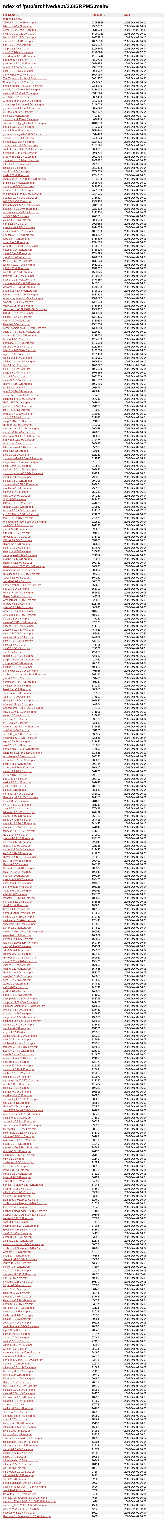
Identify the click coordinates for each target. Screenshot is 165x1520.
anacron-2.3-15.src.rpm (16, 1311)
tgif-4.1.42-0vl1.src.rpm (16, 268)
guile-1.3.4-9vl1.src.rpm (16, 369)
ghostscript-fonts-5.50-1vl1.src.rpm (23, 473)
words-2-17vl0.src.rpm (16, 983)
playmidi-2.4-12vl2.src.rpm (18, 939)
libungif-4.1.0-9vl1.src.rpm (18, 592)
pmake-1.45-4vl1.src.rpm (17, 816)
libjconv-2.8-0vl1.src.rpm (17, 1382)
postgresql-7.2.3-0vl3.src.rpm (19, 63)
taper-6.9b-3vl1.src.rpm (16, 741)
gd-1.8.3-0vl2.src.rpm (15, 786)
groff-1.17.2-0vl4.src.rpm (17, 257)
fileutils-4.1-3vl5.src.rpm (16, 324)
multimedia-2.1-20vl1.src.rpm (19, 920)
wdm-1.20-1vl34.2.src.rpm (18, 611)
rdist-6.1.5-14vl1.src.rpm (17, 1039)
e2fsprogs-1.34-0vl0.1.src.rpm (20, 153)
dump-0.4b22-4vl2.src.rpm (18, 886)
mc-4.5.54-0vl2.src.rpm (16, 130)
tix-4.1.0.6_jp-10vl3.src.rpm (18, 387)
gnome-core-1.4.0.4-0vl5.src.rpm (21, 108)
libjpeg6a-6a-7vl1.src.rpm (17, 596)
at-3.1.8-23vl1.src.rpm (15, 987)
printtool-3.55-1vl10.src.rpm (18, 1136)
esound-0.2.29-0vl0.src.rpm (18, 767)
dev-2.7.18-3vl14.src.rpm (17, 1233)
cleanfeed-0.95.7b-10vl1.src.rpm (21, 1199)
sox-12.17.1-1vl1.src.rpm (17, 745)
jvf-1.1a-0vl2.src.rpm (14, 1468)
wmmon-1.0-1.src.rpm (15, 1348)
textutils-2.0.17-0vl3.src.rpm (19, 264)
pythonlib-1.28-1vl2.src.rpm (18, 1281)
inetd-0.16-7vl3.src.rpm (16, 1170)
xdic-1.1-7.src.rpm (13, 1158)
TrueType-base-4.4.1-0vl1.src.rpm (22, 1438)
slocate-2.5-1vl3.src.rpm (17, 1151)
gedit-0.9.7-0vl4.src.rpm (16, 417)
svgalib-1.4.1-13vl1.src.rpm (18, 413)
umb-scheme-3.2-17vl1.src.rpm (21, 428)
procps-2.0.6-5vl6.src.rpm (17, 827)
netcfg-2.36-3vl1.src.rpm (17, 1270)
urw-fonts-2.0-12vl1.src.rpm (18, 235)
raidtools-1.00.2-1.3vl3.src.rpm (20, 942)
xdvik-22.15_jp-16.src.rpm (18, 305)
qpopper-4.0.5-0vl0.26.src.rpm (20, 208)
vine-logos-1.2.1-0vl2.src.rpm (19, 615)
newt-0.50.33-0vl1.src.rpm (18, 1065)
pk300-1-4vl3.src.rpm (15, 1456)
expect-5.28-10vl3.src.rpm (18, 626)
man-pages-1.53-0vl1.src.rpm (20, 555)
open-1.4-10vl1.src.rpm (16, 1363)
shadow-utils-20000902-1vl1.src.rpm (24, 566)
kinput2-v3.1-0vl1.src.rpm (17, 603)
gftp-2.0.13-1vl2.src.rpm (16, 533)
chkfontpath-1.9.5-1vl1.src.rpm (20, 1441)
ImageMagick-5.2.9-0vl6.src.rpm (21, 205)
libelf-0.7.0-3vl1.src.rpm (16, 1106)
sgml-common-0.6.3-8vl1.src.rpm (22, 1125)
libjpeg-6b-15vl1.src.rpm (17, 544)
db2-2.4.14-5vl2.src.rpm (16, 730)
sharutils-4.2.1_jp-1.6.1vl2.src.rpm (22, 752)
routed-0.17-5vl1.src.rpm (17, 1263)
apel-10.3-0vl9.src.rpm (16, 1062)
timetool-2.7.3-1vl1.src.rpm (18, 1423)
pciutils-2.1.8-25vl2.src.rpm (18, 916)
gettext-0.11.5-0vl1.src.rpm (18, 126)
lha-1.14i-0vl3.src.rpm (15, 1166)
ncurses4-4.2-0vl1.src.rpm (18, 231)
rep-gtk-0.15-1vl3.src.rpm (17, 976)
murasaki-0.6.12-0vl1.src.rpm (19, 1274)
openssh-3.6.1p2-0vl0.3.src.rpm (21, 395)
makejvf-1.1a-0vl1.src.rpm (18, 1449)
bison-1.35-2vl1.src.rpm (16, 547)
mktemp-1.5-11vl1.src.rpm (18, 1464)
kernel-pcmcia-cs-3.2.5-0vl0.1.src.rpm (24, 328)
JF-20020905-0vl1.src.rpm (18, 112)
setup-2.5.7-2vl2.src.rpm (17, 1322)
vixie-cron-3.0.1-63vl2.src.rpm (20, 1140)
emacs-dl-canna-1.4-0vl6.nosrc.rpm (23, 1244)
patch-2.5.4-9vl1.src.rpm (17, 883)
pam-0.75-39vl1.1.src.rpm (17, 406)
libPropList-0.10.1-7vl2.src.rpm (20, 957)
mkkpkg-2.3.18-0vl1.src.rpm (19, 1389)
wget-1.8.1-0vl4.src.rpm (16, 354)
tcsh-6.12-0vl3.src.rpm (16, 451)
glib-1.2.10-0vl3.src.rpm (16, 648)
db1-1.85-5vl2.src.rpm (15, 778)
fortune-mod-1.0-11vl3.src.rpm (20, 294)
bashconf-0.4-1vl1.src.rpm (18, 1315)
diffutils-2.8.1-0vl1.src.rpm (18, 480)
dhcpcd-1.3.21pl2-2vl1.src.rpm (20, 1002)
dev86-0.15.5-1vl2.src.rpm (18, 525)
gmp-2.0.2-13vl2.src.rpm (17, 678)
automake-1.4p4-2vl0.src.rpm (20, 682)
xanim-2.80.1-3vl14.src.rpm (18, 637)
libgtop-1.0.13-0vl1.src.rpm (18, 506)
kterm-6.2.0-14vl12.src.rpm (18, 868)
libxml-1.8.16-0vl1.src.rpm (18, 384)
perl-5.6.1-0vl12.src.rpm (16, 97)
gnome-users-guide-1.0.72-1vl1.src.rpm (25, 134)
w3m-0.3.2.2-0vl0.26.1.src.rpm (20, 246)
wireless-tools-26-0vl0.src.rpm (20, 1058)
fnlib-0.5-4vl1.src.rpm (15, 644)
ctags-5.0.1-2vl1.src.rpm (17, 890)
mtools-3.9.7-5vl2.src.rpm (17, 771)
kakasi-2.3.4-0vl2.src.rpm (17, 358)
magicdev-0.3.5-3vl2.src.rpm (19, 1017)
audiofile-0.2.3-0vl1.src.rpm (18, 719)
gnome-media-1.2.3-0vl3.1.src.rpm (23, 458)
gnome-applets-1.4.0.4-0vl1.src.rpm (23, 104)
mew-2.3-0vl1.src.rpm (15, 491)
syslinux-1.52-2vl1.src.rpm (18, 1009)
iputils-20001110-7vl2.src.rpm (20, 1035)
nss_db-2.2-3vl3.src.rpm (17, 1013)
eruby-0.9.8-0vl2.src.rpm (17, 1181)
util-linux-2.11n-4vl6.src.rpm (19, 361)
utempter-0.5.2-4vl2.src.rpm (19, 1415)
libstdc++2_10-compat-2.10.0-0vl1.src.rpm (27, 1516)
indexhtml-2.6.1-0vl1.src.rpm (19, 56)
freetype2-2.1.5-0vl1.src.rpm (19, 439)
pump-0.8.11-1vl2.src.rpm (17, 1237)
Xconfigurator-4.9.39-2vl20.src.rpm (23, 708)
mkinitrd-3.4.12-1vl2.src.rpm (19, 1192)
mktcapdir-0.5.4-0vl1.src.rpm (19, 1427)
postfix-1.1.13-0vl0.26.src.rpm (20, 279)
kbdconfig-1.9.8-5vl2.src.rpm (19, 1300)
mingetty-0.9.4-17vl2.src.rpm (19, 1367)
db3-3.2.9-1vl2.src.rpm (16, 216)
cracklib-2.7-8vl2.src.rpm (17, 581)
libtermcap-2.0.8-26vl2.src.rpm (20, 797)
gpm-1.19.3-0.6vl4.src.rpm (18, 641)
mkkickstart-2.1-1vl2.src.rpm (19, 1471)
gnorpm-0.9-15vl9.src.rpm (18, 663)
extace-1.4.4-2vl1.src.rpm (17, 317)
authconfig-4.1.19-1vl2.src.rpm (20, 1099)
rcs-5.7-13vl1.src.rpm (15, 775)
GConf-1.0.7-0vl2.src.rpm (17, 503)
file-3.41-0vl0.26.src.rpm (17, 860)
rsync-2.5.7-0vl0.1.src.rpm (18, 633)
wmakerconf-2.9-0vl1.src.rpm (19, 600)
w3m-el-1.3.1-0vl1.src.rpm (18, 704)
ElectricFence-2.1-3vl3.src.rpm (20, 1229)
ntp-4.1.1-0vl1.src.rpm (15, 223)
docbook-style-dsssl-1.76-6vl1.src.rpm (24, 674)
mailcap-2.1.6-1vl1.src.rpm (18, 1408)
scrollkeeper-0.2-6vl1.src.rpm (19, 756)
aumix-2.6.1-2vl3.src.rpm (17, 927)
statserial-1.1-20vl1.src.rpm (18, 1412)
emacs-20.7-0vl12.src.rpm (18, 41)
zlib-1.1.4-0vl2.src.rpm (15, 905)
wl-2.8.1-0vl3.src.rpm (15, 376)
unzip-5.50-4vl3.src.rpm (16, 372)
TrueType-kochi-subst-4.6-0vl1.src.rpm (25, 78)
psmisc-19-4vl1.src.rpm (16, 1334)
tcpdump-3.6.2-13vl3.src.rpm (19, 469)
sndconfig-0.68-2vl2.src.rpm (19, 924)
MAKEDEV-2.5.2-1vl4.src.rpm (20, 1386)
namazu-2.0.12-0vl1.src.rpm (19, 432)
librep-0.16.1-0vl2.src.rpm (17, 424)
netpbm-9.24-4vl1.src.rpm (17, 249)
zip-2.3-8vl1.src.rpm (14, 499)
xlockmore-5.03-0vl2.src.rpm (19, 287)
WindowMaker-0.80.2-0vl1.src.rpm (22, 193)
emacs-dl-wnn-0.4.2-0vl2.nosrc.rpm (23, 931)
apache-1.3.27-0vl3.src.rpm (18, 138)
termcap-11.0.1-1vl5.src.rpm (19, 831)
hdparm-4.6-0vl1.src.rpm (17, 1285)
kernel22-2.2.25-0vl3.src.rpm (19, 37)
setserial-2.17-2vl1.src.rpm (18, 1218)
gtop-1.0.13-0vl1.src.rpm (17, 454)
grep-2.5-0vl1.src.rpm (15, 529)
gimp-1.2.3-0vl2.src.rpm (16, 48)
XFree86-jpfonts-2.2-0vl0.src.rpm (22, 100)
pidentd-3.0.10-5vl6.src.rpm (18, 1069)
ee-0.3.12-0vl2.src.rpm (16, 618)
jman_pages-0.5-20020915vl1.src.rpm (24, 179)
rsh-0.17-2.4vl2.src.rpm (16, 1102)
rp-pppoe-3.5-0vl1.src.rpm (18, 879)
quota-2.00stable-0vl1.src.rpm (20, 961)
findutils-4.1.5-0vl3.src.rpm (18, 562)
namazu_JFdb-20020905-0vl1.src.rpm (25, 1505)
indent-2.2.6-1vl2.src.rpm (17, 842)
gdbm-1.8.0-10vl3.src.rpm (17, 995)
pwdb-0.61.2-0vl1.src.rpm (17, 991)
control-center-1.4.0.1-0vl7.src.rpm (23, 149)
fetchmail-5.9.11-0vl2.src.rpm (19, 398)
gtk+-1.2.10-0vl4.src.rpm (17, 164)
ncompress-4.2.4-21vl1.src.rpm (21, 1225)
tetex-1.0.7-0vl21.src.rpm (17, 26)
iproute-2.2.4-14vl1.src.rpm (18, 1024)
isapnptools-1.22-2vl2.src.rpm (20, 998)
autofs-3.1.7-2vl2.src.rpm (17, 1143)
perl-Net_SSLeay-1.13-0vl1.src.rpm (23, 1184)
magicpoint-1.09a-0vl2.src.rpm (20, 462)
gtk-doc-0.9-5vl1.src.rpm (17, 1091)
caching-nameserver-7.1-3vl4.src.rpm (24, 1486)
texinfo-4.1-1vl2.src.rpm (16, 339)
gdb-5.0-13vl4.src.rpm (15, 59)
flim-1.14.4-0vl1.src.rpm (16, 909)
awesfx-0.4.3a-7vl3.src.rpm (18, 1054)
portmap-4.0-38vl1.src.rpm (18, 1304)
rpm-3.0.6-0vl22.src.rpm (16, 320)
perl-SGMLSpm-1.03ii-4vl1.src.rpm (23, 1110)
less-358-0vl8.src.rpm (15, 801)
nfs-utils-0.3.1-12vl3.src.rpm (19, 760)
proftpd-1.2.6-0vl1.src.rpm (18, 559)
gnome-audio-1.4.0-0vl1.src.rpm (21, 283)
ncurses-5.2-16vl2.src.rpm (18, 190)
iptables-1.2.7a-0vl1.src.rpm (19, 1043)
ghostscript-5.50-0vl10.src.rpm (20, 119)
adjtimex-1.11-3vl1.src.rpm (18, 1240)
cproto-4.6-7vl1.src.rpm (16, 1028)
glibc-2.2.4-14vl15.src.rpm (18, 52)
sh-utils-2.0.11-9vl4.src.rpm (18, 346)
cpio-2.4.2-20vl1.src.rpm (17, 872)
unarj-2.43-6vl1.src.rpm (16, 1255)
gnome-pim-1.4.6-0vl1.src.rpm (20, 290)
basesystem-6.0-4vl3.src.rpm (19, 1512)
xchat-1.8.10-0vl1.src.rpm (17, 443)
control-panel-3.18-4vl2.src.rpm (21, 1326)
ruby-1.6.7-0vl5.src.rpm (16, 238)
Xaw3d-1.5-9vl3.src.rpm (16, 577)
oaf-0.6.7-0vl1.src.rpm (15, 652)
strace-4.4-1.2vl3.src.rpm (17, 693)
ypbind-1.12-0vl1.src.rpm (17, 968)
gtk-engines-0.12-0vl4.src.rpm (20, 74)
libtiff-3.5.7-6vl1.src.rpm (16, 402)
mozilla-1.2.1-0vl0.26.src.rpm (19, 33)
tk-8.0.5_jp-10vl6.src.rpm (17, 201)
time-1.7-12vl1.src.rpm (16, 1088)
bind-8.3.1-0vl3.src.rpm (16, 115)
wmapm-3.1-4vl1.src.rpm (17, 1252)
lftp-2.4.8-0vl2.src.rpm (15, 365)
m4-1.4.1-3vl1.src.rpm (15, 723)
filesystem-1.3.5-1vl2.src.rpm (19, 1494)
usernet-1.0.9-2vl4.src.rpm (18, 1404)
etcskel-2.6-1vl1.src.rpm (16, 1266)
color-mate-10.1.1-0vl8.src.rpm (20, 1132)
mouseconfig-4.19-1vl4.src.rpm (21, 1147)
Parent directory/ (12, 19)
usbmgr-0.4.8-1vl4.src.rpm (18, 1188)
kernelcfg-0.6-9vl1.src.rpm (18, 1371)
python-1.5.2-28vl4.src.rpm (18, 141)
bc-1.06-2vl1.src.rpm (15, 790)
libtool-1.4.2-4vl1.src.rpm (17, 536)
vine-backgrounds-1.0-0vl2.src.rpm (23, 298)
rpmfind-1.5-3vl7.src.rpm (17, 1076)
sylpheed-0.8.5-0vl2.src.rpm (19, 227)
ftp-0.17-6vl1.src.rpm (15, 1207)
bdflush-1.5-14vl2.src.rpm (17, 1453)
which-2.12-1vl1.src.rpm (16, 1084)
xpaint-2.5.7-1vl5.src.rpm (17, 782)
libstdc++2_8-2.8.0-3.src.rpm (19, 857)
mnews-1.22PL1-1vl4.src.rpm (20, 622)
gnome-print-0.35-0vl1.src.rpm (20, 484)
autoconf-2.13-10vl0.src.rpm (19, 629)
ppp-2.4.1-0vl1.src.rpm (16, 588)
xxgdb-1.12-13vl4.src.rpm (17, 1032)
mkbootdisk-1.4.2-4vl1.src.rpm (20, 1445)
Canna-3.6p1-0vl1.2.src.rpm (19, 82)
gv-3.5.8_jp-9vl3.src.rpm (17, 685)
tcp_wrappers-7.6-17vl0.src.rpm (21, 1080)
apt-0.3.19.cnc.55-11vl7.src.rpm (21, 514)
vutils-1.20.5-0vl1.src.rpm (17, 1345)
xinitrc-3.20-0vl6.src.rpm (17, 1374)
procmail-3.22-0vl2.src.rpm (18, 838)
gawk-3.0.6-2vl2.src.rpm (17, 253)
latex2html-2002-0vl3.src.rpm (19, 350)
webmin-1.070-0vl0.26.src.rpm (20, 93)
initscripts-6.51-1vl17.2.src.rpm (20, 737)
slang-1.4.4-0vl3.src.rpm (17, 551)
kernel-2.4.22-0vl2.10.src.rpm (20, 30)
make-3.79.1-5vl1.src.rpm (17, 380)
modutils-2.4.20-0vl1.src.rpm (19, 823)
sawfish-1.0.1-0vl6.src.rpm (18, 302)
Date (127, 14)
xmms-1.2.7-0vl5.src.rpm (17, 220)
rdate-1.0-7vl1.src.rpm (15, 1419)
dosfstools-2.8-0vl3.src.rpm (18, 1162)
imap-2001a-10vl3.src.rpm (18, 421)
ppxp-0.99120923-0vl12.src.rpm (21, 659)
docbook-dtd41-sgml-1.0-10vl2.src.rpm (25, 1203)
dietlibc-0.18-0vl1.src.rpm (17, 667)
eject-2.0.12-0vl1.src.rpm (17, 1196)
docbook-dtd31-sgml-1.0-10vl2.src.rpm (25, 1211)
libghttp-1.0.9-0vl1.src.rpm (18, 972)
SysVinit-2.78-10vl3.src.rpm (18, 1050)
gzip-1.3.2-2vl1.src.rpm (16, 808)
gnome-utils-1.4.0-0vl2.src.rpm (20, 145)
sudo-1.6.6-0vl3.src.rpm (16, 715)
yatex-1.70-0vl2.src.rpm (16, 696)
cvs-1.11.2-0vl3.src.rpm (16, 171)
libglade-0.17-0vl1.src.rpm (18, 656)
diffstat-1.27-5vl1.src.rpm (17, 1319)
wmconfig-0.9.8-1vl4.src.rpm (19, 1121)
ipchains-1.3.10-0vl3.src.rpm (19, 898)
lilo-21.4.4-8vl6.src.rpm (16, 834)
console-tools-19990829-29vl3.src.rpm (25, 309)
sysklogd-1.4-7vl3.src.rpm (17, 1095)
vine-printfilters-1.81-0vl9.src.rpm (22, 1114)
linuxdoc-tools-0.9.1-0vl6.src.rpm (21, 574)
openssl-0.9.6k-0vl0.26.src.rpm (20, 197)
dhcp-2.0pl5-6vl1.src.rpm (17, 763)
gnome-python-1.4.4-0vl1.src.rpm (22, 585)
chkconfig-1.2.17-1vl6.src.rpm (20, 1259)
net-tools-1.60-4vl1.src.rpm (18, 849)
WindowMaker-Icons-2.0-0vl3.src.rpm (24, 521)
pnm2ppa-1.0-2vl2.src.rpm (18, 901)
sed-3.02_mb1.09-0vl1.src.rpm (20, 734)
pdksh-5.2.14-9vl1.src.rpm (18, 607)
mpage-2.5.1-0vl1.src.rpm (17, 1173)
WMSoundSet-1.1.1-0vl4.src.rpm (21, 436)
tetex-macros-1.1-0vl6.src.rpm (20, 447)
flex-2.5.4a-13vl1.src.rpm (17, 689)
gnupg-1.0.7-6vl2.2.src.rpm (18, 186)
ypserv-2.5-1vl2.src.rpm (16, 965)
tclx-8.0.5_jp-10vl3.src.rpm (18, 518)
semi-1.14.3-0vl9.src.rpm (17, 980)
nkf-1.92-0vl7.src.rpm (15, 1278)
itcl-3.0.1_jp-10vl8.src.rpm (18, 272)
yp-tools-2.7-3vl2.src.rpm (17, 935)
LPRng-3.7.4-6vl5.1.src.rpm (19, 182)
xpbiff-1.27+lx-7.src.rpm (16, 1341)
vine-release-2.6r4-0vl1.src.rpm (21, 1509)
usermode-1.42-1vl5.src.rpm (19, 1155)
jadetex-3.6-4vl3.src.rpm (17, 954)
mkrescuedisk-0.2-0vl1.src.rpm (20, 1460)
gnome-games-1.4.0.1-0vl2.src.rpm (23, 86)
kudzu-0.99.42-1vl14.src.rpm (19, 711)
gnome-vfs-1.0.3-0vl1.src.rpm (20, 335)
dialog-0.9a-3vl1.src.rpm (17, 946)
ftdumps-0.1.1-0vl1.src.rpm (18, 1378)
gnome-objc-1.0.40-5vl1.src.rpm (21, 749)
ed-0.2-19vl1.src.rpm (15, 894)
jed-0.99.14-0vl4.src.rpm (17, 477)
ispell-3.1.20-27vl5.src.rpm (18, 67)
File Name (9, 14)
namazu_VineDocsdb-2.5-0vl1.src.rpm (25, 1497)
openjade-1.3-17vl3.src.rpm (18, 343)
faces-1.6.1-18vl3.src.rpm (17, 819)
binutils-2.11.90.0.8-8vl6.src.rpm (21, 89)
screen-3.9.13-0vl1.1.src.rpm (19, 510)
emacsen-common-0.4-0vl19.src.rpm (24, 1006)
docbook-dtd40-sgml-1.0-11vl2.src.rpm (25, 1214)
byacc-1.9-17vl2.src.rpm (17, 1177)
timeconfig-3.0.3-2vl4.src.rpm (19, 1129)
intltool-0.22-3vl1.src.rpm (17, 1117)
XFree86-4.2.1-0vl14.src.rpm (19, 22)
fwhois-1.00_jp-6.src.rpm (17, 1430)
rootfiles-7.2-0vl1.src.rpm (17, 1356)
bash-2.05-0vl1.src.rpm (16, 175)
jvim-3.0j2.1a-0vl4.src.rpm (18, 391)
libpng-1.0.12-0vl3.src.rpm (18, 700)
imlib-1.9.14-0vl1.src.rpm (17, 495)
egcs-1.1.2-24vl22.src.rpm (18, 71)
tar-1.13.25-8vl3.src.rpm (16, 410)
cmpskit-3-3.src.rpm (14, 167)
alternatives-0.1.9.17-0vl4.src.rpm (22, 1352)
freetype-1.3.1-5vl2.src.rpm (18, 276)
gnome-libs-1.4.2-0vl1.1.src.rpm (21, 160)
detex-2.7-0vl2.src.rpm (16, 1337)
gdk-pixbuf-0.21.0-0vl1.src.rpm (20, 670)
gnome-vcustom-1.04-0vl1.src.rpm (22, 1482)
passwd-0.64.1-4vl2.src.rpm (19, 1393)
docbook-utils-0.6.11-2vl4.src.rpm (22, 1021)
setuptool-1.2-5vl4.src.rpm (18, 1401)
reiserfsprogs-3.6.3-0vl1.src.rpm (21, 726)
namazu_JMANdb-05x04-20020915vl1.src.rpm (29, 1501)
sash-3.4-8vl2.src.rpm (15, 1222)
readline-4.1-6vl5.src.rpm (17, 488)
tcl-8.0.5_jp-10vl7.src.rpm (17, 261)
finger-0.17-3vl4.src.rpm (16, 1293)
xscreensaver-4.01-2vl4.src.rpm (21, 212)
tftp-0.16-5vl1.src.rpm (15, 1330)
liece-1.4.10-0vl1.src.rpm (17, 845)
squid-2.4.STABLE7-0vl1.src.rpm (21, 331)
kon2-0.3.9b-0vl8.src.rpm (17, 853)
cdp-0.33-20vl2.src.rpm (16, 950)
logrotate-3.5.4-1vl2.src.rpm (19, 1307)
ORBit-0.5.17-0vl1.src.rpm (18, 313)
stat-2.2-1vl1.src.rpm (15, 1479)
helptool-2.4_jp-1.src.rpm (17, 1434)
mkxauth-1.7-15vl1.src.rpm (18, 1475)
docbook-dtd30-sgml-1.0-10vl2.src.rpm (25, 1248)
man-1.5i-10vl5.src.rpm (16, 875)
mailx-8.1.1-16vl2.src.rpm (17, 1073)
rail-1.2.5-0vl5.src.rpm (15, 1289)
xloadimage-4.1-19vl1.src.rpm (20, 570)
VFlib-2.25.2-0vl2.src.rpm (17, 540)
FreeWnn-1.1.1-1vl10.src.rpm (20, 156)
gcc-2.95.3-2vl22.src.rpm (17, 45)
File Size (97, 14)
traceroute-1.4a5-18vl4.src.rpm (20, 1047)
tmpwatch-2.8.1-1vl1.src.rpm (19, 1397)
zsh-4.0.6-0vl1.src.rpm (16, 242)
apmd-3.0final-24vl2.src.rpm (19, 913)
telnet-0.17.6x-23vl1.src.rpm (19, 812)
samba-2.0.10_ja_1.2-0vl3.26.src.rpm (24, 123)
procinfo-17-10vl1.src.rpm (17, 1296)
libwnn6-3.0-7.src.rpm (15, 864)
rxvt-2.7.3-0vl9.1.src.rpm (17, 804)
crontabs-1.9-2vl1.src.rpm (17, 1490)
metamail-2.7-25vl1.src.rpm (18, 793)
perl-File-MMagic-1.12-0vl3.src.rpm (23, 1360)
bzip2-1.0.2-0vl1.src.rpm (17, 465)
